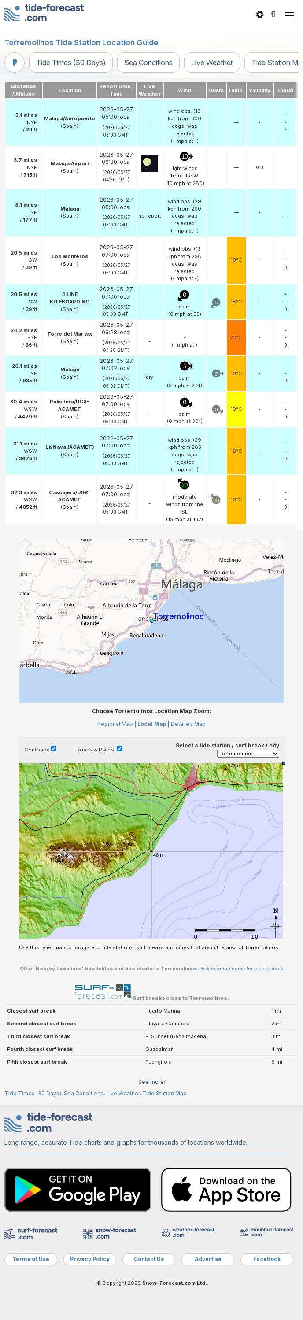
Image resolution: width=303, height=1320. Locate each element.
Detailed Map (188, 724)
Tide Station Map (164, 1093)
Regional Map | (116, 724)
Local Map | (153, 724)
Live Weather (212, 62)
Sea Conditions (148, 62)
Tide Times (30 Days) (71, 62)
